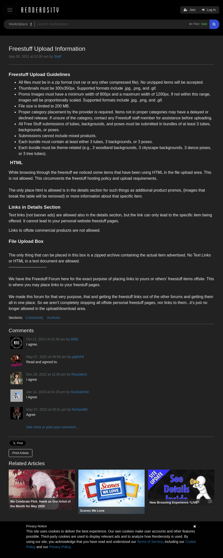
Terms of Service (150, 542)
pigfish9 (78, 357)
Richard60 (80, 409)
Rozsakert (79, 374)
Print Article (20, 453)
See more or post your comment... (52, 427)
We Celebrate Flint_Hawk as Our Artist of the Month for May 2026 (40, 504)
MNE (74, 339)
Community (34, 318)
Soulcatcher (80, 392)
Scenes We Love (92, 510)
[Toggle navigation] (10, 9)
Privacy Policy (59, 547)
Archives (53, 318)
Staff (57, 56)
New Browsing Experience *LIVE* (174, 502)
